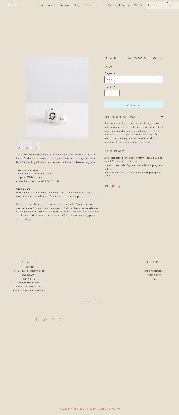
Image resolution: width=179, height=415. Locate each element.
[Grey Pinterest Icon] (53, 319)
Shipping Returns (153, 270)
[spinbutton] (112, 93)
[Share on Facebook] (107, 186)
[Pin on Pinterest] (113, 186)
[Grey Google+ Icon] (45, 319)
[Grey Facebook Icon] (36, 319)
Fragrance (110, 73)
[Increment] (117, 93)
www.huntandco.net (29, 282)
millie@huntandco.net (33, 290)
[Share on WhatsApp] (119, 186)
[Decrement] (107, 93)
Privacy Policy (153, 274)
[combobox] (133, 79)
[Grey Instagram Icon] (62, 319)
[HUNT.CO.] (19, 5)
